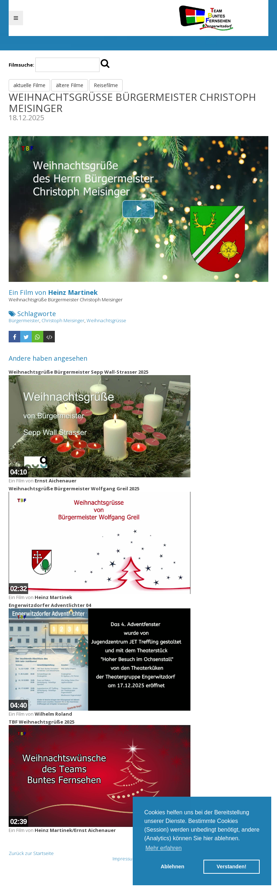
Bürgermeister (24, 320)
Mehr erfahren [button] (163, 848)
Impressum (124, 858)
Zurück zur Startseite (31, 853)
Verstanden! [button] (231, 866)
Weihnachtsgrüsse (106, 320)
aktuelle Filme (29, 85)
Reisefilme (106, 85)
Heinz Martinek (73, 292)
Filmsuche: (21, 65)
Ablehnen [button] (172, 866)
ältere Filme (69, 85)
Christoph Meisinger (62, 320)
